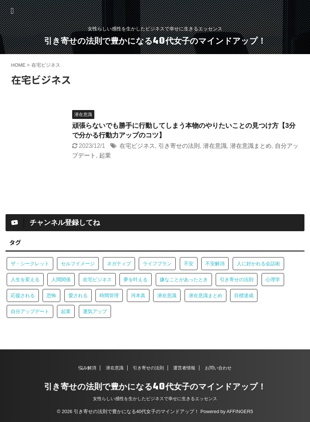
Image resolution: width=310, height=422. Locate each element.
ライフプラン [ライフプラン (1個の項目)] (157, 263)
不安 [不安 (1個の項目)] (188, 263)
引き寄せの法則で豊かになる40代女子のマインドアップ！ (155, 40)
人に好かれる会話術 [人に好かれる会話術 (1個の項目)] (258, 263)
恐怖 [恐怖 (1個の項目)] (51, 295)
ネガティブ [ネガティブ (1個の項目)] (119, 263)
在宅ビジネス (137, 146)
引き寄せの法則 (179, 146)
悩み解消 (87, 368)
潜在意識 (215, 146)
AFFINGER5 (239, 411)
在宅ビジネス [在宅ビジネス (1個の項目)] (97, 279)
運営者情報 (184, 368)
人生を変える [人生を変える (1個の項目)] (25, 279)
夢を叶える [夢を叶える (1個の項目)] (136, 279)
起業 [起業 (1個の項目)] (66, 311)
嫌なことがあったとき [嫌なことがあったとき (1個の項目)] (184, 279)
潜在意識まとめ (251, 146)
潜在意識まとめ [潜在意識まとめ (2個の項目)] (205, 295)
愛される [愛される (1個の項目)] (78, 295)
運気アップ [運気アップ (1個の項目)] (95, 311)
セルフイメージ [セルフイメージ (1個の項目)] (78, 263)
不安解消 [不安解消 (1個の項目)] (215, 263)
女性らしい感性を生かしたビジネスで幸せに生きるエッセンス (155, 398)
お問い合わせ (218, 368)
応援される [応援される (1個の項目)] (23, 295)
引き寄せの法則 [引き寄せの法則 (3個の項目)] (236, 279)
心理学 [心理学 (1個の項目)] (273, 279)
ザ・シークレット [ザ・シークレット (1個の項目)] (30, 263)
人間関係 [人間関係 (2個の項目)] (61, 279)
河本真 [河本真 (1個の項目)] (138, 295)
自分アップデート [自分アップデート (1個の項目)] (30, 311)
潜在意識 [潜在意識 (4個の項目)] (166, 295)
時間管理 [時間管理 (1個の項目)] (109, 295)
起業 (105, 155)
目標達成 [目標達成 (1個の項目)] (243, 295)
